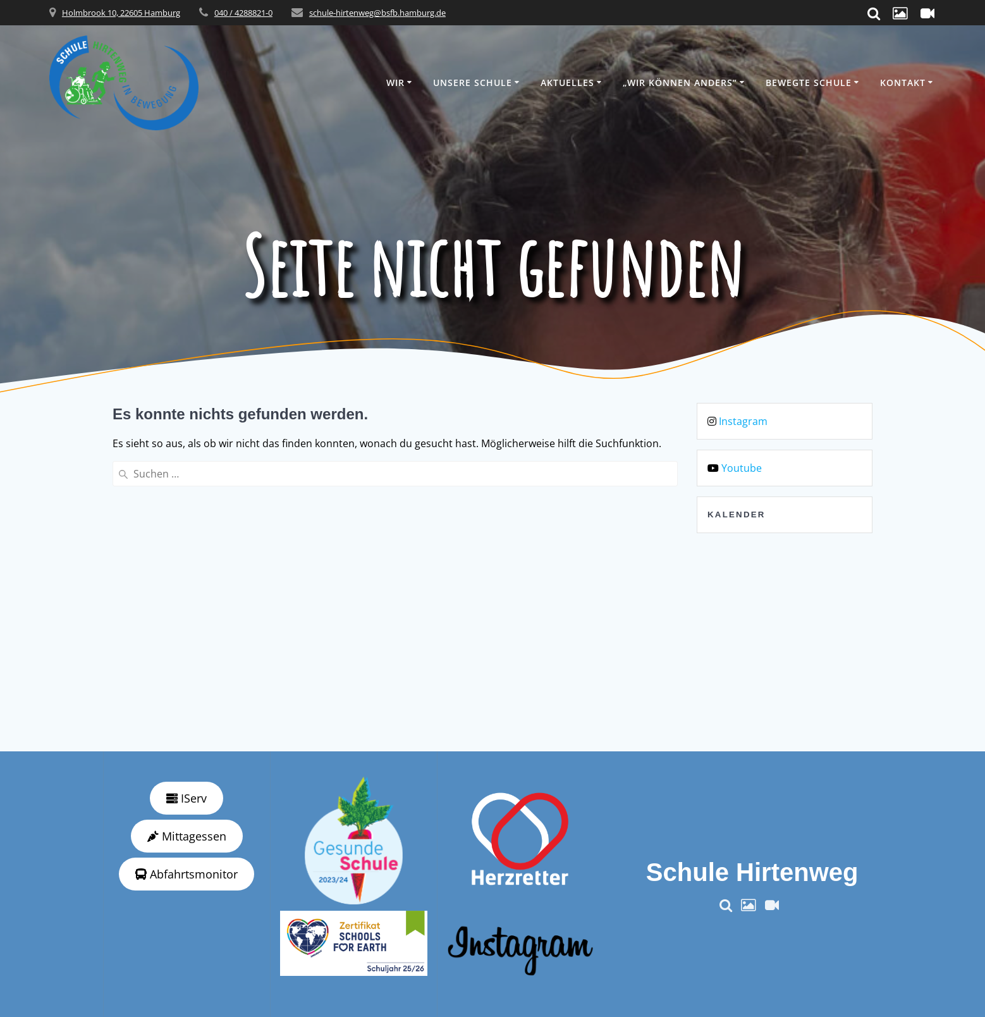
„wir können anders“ (680, 83)
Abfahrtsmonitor (186, 874)
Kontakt (903, 83)
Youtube (741, 468)
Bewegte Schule (809, 83)
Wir (395, 83)
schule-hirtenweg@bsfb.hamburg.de (377, 12)
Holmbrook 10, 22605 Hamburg (121, 12)
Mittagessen (186, 836)
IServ (186, 798)
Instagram (743, 421)
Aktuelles (567, 83)
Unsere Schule (472, 83)
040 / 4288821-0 (243, 12)
